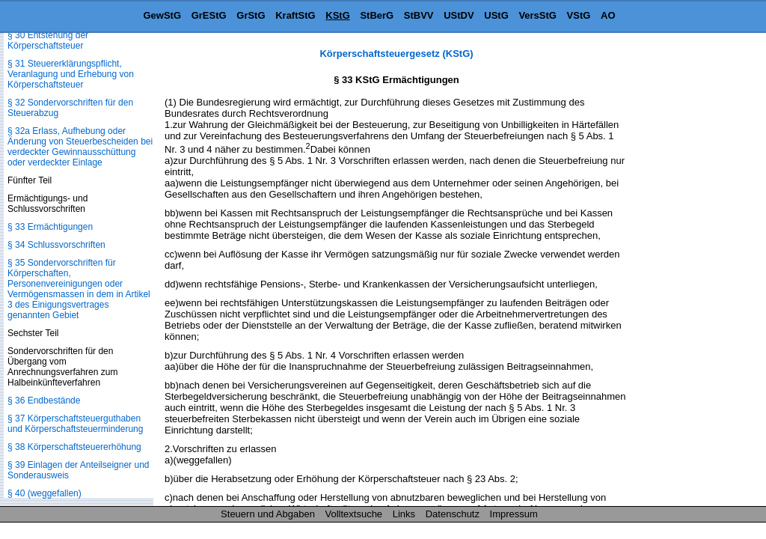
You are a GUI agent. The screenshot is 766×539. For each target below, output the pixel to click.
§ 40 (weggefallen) (44, 493)
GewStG (162, 15)
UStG (496, 15)
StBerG (376, 15)
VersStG (537, 15)
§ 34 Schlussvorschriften (56, 245)
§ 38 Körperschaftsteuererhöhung (74, 447)
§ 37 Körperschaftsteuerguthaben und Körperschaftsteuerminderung (75, 423)
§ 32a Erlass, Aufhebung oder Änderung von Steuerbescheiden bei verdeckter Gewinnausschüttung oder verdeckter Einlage (80, 147)
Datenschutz (452, 514)
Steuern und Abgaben (268, 514)
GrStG (250, 15)
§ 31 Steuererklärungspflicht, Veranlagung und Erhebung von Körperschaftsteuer (70, 74)
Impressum (514, 514)
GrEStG (209, 15)
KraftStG (295, 15)
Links (404, 514)
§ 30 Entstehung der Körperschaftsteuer (47, 40)
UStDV (459, 15)
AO (608, 15)
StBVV (419, 15)
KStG (337, 15)
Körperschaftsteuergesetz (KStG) (396, 53)
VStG (579, 15)
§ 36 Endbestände (43, 400)
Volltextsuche (354, 514)
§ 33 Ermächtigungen (50, 227)
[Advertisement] (691, 272)
